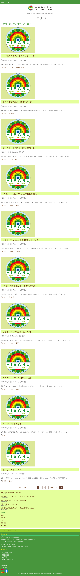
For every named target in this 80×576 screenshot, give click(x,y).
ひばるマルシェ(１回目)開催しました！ (20, 240)
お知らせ (5, 67)
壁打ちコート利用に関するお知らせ (19, 148)
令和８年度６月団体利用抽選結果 (11, 492)
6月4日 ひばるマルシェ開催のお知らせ (21, 194)
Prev (25, 487)
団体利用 (17, 67)
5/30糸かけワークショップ (9, 504)
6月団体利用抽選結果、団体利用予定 (19, 286)
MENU (7, 2)
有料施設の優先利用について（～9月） (20, 56)
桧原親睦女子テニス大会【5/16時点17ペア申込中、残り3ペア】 (21, 496)
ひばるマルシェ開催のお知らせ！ (18, 332)
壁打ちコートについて (13, 469)
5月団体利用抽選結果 (12, 423)
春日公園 (4, 558)
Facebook (4, 567)
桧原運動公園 (5, 554)
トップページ (4, 530)
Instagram (4, 565)
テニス (11, 67)
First (20, 487)
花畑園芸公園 (5, 556)
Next (51, 487)
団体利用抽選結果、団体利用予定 (17, 102)
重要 (16, 159)
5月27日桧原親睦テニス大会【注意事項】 (13, 500)
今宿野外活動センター (8, 560)
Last (56, 487)
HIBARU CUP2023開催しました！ (18, 378)
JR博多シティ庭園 (7, 552)
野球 (22, 67)
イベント (12, 205)
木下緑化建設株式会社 (46, 573)
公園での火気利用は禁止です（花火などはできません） (18, 508)
